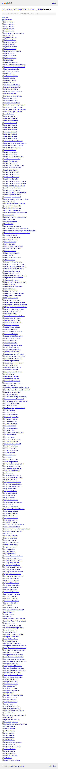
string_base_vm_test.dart (11, 637)
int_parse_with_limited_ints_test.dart (15, 282)
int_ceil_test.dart (9, 255)
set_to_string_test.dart (11, 607)
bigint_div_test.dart (10, 40)
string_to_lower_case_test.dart (13, 695)
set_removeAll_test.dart (11, 601)
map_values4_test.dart (11, 518)
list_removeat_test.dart (11, 441)
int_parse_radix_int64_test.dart (13, 278)
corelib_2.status (9, 114)
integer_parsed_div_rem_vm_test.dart (15, 305)
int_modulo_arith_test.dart (12, 273)
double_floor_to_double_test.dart (14, 165)
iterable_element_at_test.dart (13, 322)
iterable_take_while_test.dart (13, 372)
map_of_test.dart (9, 498)
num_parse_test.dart (10, 538)
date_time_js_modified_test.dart (14, 145)
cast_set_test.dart (9, 82)
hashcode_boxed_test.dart (12, 248)
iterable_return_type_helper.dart (14, 354)
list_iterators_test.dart (11, 428)
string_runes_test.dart (10, 681)
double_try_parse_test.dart (12, 195)
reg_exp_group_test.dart (11, 563)
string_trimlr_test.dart (10, 702)
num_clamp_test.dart (10, 536)
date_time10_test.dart (11, 118)
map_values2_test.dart (11, 513)
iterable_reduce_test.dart (11, 352)
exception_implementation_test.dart (15, 217)
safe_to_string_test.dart (11, 587)
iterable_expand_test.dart (12, 327)
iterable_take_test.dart (11, 370)
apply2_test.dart (9, 22)
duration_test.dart (9, 201)
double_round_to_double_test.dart (14, 186)
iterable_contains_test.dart (12, 320)
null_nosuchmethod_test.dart (13, 531)
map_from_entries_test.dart (12, 482)
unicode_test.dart (9, 729)
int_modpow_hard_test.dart (12, 271)
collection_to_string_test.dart (13, 96)
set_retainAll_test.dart (10, 603)
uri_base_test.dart (9, 731)
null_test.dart (8, 533)
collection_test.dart (10, 94)
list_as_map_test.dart (10, 394)
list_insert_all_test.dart (11, 423)
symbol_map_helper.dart (11, 706)
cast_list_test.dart (9, 78)
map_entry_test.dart (10, 479)
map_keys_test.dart (10, 495)
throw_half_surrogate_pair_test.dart (15, 715)
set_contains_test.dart (11, 589)
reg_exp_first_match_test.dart (13, 560)
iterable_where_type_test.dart (13, 383)
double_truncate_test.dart (12, 190)
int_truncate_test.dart (10, 291)
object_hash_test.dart (10, 545)
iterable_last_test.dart (10, 343)
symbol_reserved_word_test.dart (14, 711)
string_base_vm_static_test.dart (13, 634)
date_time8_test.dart (10, 136)
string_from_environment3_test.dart (15, 648)
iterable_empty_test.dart (11, 325)
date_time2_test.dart (10, 123)
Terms (22, 766)
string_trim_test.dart (10, 699)
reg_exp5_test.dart (10, 554)
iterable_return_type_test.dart (13, 358)
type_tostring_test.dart (11, 722)
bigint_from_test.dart (10, 42)
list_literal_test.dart (10, 435)
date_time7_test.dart (10, 134)
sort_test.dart (8, 616)
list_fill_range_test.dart (11, 405)
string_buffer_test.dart (11, 639)
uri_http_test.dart (9, 735)
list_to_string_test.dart (11, 462)
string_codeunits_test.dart (12, 643)
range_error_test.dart (10, 547)
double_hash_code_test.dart (12, 168)
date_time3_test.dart (10, 125)
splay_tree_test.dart (10, 623)
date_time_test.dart (10, 150)
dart (3, 9)
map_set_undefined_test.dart (13, 502)
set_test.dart (8, 605)
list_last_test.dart (9, 430)
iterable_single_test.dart (11, 361)
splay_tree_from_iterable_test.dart (14, 619)
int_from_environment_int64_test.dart (15, 266)
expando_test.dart (9, 219)
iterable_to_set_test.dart (11, 379)
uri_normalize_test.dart (11, 744)
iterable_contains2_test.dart (12, 318)
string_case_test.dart (10, 641)
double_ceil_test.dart (10, 154)
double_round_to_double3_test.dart (15, 183)
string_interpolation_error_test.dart (14, 659)
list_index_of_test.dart (10, 421)
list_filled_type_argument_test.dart (14, 408)
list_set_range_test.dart (11, 450)
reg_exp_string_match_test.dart (13, 576)
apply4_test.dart (9, 26)
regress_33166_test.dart (11, 580)
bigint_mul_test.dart (10, 49)
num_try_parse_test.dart (11, 542)
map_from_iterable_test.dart (13, 484)
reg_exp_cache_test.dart (11, 558)
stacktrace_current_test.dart (12, 625)
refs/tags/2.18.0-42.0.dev (24, 9)
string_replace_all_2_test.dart (13, 666)
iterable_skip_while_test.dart (12, 367)
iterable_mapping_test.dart (12, 349)
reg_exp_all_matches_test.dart (13, 556)
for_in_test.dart (8, 224)
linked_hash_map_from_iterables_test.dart (17, 390)
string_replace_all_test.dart (12, 672)
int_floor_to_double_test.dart (13, 262)
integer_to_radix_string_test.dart (14, 309)
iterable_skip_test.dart (11, 365)
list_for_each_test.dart (11, 415)
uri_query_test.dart (10, 753)
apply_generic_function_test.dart (14, 33)
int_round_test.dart (10, 284)
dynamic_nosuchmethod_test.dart (14, 204)
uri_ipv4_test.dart (9, 738)
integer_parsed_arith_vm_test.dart (14, 302)
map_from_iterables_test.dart (13, 486)
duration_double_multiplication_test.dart (16, 199)
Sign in (54, 3)
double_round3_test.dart (11, 174)
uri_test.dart (8, 758)
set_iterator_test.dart (10, 596)
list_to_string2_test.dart (11, 459)
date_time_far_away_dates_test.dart (15, 143)
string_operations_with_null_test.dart (15, 661)
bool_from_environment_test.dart (14, 67)
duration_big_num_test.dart (12, 197)
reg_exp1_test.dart (10, 549)
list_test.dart (8, 457)
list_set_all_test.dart (10, 448)
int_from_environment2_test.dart (14, 264)
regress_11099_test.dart (11, 578)
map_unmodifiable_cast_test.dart (14, 509)
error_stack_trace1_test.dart (12, 206)
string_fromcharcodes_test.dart (13, 657)
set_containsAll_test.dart (11, 592)
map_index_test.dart (10, 491)
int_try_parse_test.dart (11, 298)
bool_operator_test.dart (11, 71)
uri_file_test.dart (9, 733)
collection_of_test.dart (11, 89)
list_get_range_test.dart (11, 417)
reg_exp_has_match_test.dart (13, 567)
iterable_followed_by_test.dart (13, 336)
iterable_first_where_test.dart (13, 331)
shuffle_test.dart (9, 612)
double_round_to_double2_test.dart (15, 181)
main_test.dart (8, 473)
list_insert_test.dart (10, 426)
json (54, 766)
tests (40, 9)
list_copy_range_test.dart (11, 403)
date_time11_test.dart (11, 121)
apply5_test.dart (9, 29)
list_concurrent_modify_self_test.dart (15, 397)
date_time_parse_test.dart (12, 147)
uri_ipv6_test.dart (9, 740)
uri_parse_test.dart (10, 749)
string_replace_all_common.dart (14, 668)
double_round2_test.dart (11, 172)
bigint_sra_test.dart (10, 56)
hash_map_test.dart (10, 242)
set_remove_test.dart (10, 598)
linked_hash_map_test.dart (12, 392)
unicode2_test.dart (10, 726)
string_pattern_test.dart (11, 663)
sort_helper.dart (9, 614)
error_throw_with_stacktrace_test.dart (15, 213)
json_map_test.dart (10, 385)
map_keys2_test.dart (10, 493)
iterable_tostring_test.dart (12, 381)
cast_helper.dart (9, 73)
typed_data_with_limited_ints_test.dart (15, 724)
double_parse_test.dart (11, 170)
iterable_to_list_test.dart (11, 376)
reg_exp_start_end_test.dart (12, 574)
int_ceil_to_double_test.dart (12, 257)
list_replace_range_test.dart (12, 444)
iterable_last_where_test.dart (13, 345)
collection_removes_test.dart (13, 91)
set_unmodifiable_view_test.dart (14, 610)
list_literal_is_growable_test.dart (13, 432)
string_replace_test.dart (11, 679)
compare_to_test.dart (10, 100)
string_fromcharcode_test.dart (13, 655)
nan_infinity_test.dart (10, 522)
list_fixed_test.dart (9, 412)
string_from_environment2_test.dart (15, 646)
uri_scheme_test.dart (10, 756)
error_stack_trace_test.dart (12, 210)
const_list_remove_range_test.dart (14, 105)
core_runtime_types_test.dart (13, 112)
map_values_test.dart (10, 520)
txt (50, 766)
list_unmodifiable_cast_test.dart (13, 464)
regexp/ (6, 17)
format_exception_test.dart (12, 226)
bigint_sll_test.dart (9, 53)
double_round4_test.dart (11, 177)
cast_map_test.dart (10, 80)
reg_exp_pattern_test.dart (12, 569)
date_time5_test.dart (10, 130)
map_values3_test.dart (11, 515)
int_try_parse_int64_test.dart (12, 296)
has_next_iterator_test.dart (12, 237)
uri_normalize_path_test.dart (13, 742)
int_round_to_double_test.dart (13, 287)
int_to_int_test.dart (10, 289)
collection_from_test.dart (12, 85)
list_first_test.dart (9, 410)
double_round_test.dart (11, 179)
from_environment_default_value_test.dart (17, 233)
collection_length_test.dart (12, 87)
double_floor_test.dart (11, 163)
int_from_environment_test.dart (14, 269)
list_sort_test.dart (9, 453)
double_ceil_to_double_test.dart (13, 156)
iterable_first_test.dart (11, 329)
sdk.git (10, 9)
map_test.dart (8, 504)
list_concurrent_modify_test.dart (14, 399)
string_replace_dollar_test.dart (13, 675)
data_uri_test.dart (9, 116)
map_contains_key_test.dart (12, 475)
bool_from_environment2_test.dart (15, 64)
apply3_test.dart (9, 24)
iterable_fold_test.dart (11, 334)
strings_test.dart (9, 704)
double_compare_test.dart (12, 159)
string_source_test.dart (11, 684)
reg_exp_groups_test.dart (12, 565)
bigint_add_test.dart (10, 38)
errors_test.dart (9, 215)
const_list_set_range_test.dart (13, 107)
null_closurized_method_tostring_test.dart (17, 529)
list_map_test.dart (9, 437)
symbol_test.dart (9, 713)
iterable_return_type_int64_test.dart (15, 356)
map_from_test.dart (10, 489)
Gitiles (11, 766)
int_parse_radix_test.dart (11, 280)
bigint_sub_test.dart (10, 58)
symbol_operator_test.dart (12, 708)
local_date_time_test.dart (12, 471)
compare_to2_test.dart (11, 98)
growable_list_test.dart (11, 235)
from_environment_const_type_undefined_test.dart (19, 231)
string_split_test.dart (10, 686)
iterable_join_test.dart (10, 340)
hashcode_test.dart (10, 251)
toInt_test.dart (8, 717)
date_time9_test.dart (10, 138)
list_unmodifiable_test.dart (12, 466)
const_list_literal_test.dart (12, 103)
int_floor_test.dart (9, 260)
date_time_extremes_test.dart (13, 141)
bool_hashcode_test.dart (11, 69)
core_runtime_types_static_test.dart (15, 109)
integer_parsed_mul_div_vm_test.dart (15, 307)
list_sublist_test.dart (10, 455)
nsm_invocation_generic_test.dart (14, 524)
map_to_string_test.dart (11, 506)
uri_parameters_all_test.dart (12, 746)
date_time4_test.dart (10, 127)
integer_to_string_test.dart (12, 311)
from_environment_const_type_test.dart (16, 228)
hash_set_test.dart (9, 244)
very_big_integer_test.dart (12, 760)
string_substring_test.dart (12, 690)
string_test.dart (8, 693)
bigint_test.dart (8, 60)
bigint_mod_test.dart (10, 47)
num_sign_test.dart (10, 540)
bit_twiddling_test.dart (11, 62)
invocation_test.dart (10, 314)
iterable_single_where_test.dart (13, 363)
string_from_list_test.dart (11, 652)
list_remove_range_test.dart (12, 439)
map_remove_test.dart (11, 500)
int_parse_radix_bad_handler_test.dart (15, 275)
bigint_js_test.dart (9, 44)
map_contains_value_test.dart (13, 477)
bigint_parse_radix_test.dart (12, 51)
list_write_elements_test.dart (13, 468)
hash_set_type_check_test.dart (13, 246)
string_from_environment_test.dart (14, 650)
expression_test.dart (10, 222)
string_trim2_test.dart (10, 697)
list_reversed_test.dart (11, 446)
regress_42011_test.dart (11, 583)
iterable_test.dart (9, 374)
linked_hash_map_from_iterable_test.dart (16, 388)
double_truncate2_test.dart (12, 188)
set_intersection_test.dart (12, 594)
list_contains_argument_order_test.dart (16, 401)
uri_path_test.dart (9, 751)
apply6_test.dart (9, 31)
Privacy (16, 766)
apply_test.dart (8, 35)
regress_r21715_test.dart (11, 585)
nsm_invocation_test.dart (12, 527)
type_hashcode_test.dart (11, 720)
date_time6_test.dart (10, 132)
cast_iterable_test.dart (11, 76)
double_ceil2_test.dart (11, 152)
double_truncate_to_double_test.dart (15, 192)
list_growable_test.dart (11, 419)
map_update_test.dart (11, 511)
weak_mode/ (8, 20)
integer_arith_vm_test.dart (12, 300)
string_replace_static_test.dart (13, 677)
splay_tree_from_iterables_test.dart (15, 621)
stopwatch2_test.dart (10, 630)
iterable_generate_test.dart (12, 338)
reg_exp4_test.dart (10, 551)
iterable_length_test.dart (11, 347)
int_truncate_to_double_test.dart (14, 293)
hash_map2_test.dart (10, 239)
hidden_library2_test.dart (11, 253)
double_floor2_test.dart (11, 161)
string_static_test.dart (10, 688)
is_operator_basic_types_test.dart (14, 316)
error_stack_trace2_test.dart (12, 208)
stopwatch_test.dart (10, 632)
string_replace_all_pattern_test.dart (14, 670)
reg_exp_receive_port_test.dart (13, 572)
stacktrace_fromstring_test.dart (13, 628)
